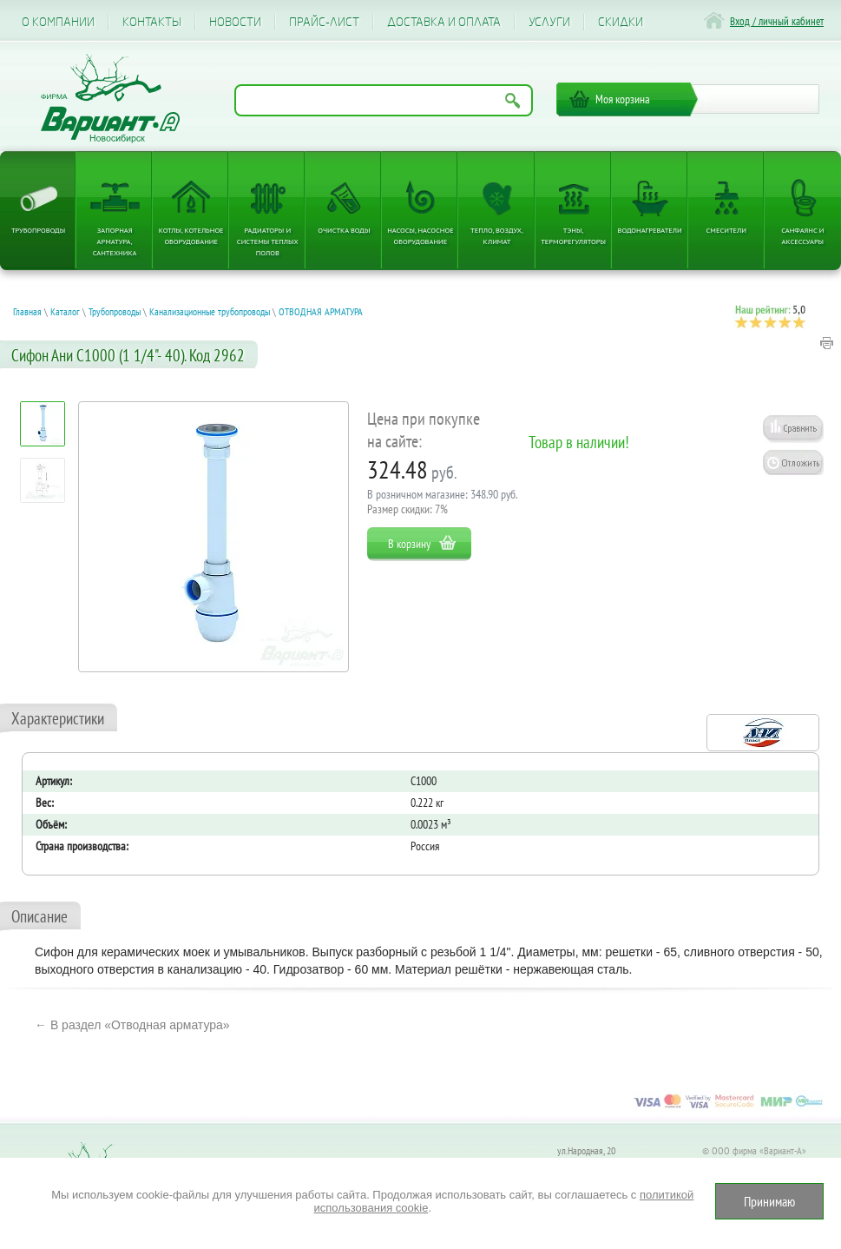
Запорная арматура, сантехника (115, 241)
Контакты (151, 22)
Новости (235, 22)
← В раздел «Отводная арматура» (132, 1025)
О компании (58, 22)
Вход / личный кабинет (777, 21)
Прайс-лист (324, 22)
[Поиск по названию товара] (383, 100)
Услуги (549, 22)
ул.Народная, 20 (586, 1150)
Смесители (726, 230)
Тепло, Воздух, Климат (496, 235)
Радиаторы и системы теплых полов (268, 241)
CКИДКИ (620, 22)
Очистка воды (344, 230)
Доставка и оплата (444, 22)
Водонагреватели (650, 230)
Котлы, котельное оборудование (191, 235)
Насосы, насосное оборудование (420, 235)
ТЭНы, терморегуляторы (573, 235)
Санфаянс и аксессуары (802, 235)
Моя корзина (622, 99)
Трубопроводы (38, 230)
